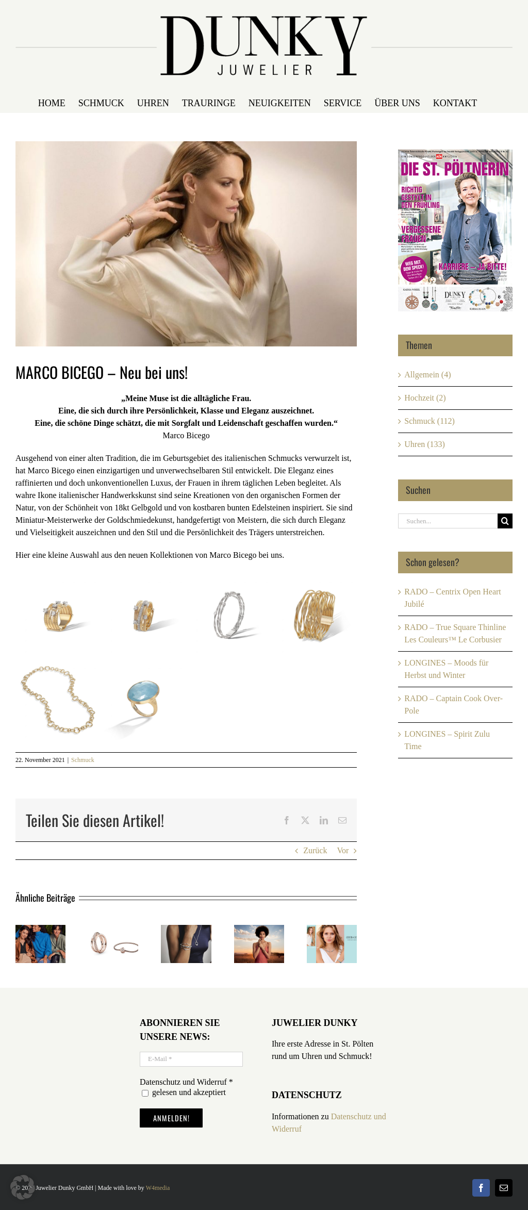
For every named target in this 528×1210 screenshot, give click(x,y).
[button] (22, 1187)
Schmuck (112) (429, 421)
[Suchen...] (448, 520)
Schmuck (82, 760)
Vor (343, 850)
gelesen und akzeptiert (184, 1092)
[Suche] (505, 520)
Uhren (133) (424, 444)
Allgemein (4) (427, 374)
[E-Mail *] (191, 1059)
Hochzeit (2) (425, 397)
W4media (158, 1187)
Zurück (315, 850)
